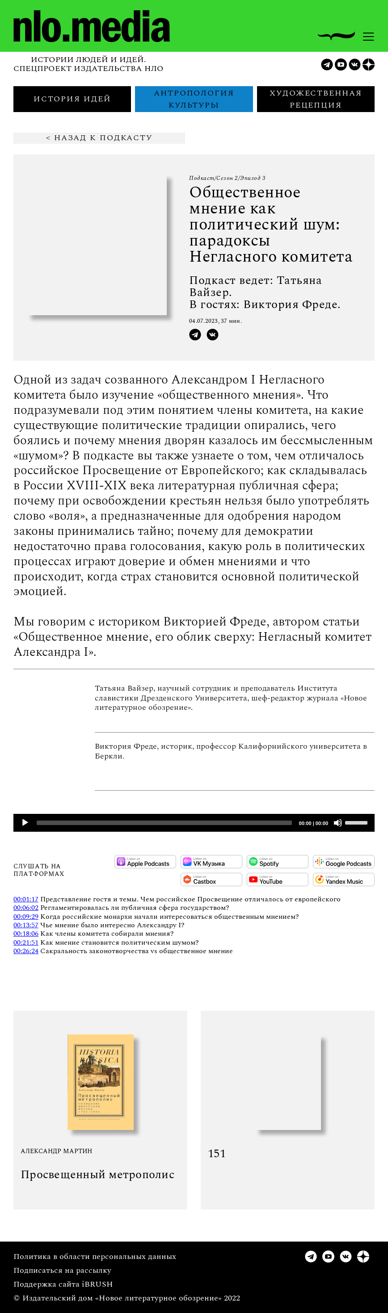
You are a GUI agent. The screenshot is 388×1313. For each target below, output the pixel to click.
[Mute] (337, 822)
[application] (194, 823)
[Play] (25, 822)
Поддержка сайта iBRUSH (63, 1284)
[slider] (164, 823)
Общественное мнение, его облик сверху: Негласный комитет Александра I (192, 644)
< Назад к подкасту (99, 138)
